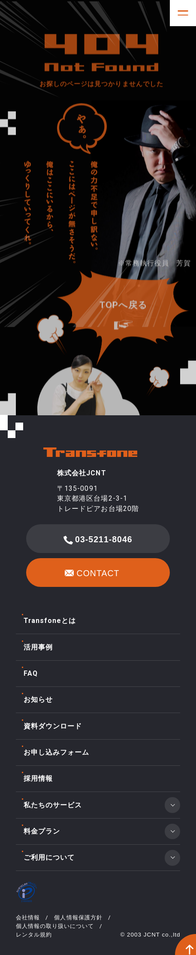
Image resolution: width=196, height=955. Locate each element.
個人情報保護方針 (78, 917)
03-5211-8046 (97, 539)
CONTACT (92, 574)
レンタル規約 (34, 934)
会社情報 (28, 917)
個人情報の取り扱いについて (55, 926)
